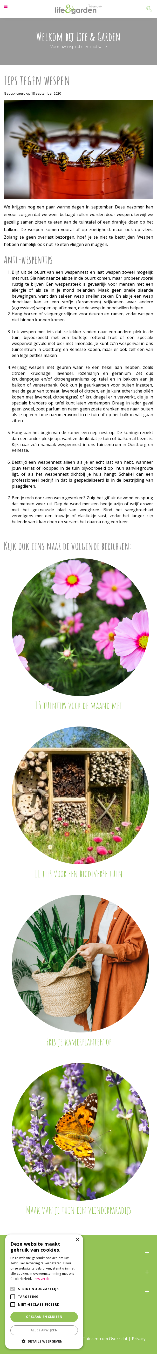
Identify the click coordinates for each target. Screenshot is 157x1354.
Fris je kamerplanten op (78, 1041)
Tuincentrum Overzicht (105, 1339)
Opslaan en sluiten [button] (44, 1316)
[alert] (44, 1291)
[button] (44, 1341)
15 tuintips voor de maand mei (78, 705)
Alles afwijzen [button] (44, 1330)
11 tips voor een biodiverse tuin (78, 873)
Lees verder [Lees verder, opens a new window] (42, 1279)
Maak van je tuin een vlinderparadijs (78, 1209)
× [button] (77, 1240)
